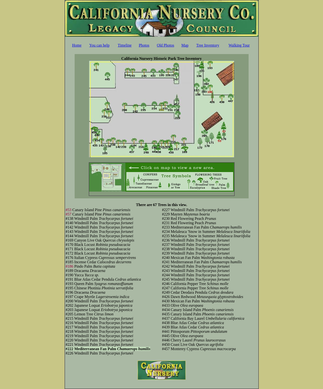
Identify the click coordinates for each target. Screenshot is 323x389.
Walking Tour (239, 45)
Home (76, 45)
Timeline (124, 45)
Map (184, 45)
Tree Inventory (207, 45)
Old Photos (165, 45)
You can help (99, 45)
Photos (144, 45)
